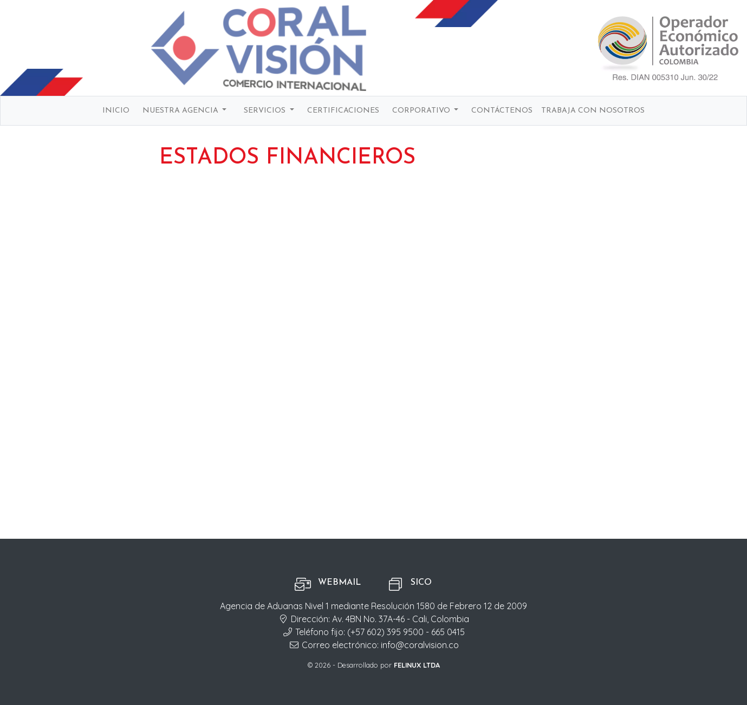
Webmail (339, 582)
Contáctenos (501, 111)
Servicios (266, 111)
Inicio (115, 111)
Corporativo (422, 111)
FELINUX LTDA (417, 665)
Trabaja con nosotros (593, 111)
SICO (421, 582)
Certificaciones (343, 111)
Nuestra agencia (181, 111)
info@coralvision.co (420, 644)
